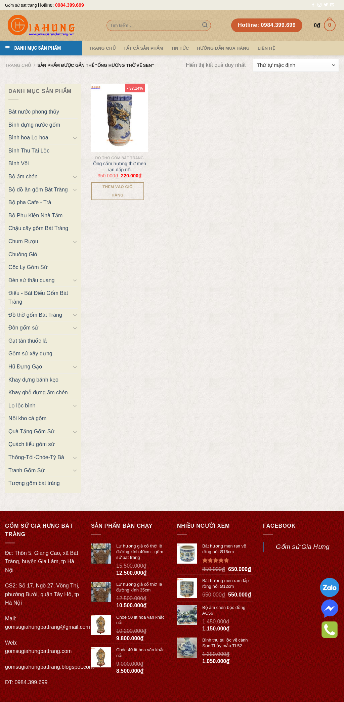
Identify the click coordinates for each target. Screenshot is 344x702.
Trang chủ (18, 65)
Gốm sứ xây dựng (30, 353)
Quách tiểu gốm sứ (31, 444)
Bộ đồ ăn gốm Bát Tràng (38, 189)
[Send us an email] (332, 5)
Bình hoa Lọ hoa (28, 137)
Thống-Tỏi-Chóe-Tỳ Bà (36, 457)
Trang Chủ (102, 48)
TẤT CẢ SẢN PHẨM (143, 48)
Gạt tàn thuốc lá (27, 341)
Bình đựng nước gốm (34, 125)
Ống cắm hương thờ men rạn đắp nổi (119, 166)
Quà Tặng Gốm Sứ (31, 431)
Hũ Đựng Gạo (25, 366)
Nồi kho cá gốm (27, 418)
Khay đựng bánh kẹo (33, 380)
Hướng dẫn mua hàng (223, 48)
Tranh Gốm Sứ (26, 470)
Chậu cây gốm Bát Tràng (38, 228)
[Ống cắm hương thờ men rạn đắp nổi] (119, 118)
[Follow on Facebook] (313, 5)
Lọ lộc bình (21, 405)
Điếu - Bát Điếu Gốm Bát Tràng (38, 297)
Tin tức (180, 48)
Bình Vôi (18, 163)
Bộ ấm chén (23, 176)
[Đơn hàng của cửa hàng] (296, 65)
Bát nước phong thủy (33, 112)
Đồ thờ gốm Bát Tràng (35, 315)
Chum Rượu (23, 241)
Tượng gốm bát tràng (34, 483)
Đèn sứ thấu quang (31, 280)
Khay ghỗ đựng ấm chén (38, 392)
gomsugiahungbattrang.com (38, 651)
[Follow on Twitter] (326, 5)
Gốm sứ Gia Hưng (303, 546)
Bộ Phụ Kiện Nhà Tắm (35, 215)
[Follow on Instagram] (319, 5)
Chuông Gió (22, 254)
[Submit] (205, 25)
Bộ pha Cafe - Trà (29, 202)
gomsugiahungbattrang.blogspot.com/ (50, 667)
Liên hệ (266, 48)
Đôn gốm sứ (23, 328)
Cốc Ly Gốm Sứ (28, 267)
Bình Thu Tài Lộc (28, 150)
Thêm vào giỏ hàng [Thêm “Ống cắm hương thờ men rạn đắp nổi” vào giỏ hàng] (117, 191)
